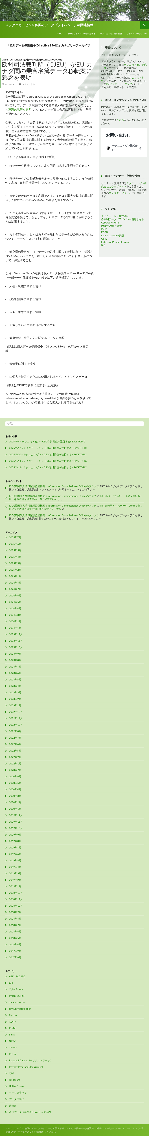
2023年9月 (15, 653)
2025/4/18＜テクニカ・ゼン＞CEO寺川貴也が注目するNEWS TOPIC (48, 467)
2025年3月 (15, 563)
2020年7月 (15, 769)
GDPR (5, 59)
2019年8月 (15, 841)
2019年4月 (15, 866)
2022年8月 (15, 731)
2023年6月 (15, 673)
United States (16, 1086)
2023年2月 (15, 698)
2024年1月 (15, 627)
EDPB (104, 232)
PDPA (12, 1053)
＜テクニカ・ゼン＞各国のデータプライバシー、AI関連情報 (49, 25)
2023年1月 (15, 705)
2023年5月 (15, 679)
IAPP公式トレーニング (119, 83)
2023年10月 (16, 647)
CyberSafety (16, 989)
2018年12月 (16, 892)
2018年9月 (15, 912)
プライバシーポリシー (137, 33)
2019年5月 (15, 860)
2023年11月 (16, 640)
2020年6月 (15, 776)
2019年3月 (15, 873)
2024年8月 (15, 582)
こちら (120, 120)
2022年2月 (15, 757)
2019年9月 (15, 834)
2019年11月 (16, 821)
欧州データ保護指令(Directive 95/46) (42, 59)
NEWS (19, 59)
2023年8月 (15, 660)
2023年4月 (15, 685)
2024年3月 (15, 614)
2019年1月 (15, 886)
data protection (17, 1002)
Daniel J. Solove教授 (112, 235)
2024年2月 (15, 621)
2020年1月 (15, 808)
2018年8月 (15, 918)
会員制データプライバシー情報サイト (122, 219)
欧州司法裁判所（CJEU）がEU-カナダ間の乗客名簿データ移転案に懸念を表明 (47, 71)
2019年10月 (16, 828)
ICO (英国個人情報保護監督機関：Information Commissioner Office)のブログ (52, 486)
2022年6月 (15, 744)
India (12, 1034)
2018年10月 (16, 905)
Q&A (12, 1073)
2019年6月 (15, 853)
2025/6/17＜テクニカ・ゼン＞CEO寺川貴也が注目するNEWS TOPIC (48, 447)
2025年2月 (15, 569)
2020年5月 (15, 782)
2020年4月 (15, 789)
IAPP (104, 228)
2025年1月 (15, 576)
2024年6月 (15, 595)
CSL (11, 982)
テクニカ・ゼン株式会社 (111, 33)
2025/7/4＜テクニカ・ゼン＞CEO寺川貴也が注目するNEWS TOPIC (47, 441)
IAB (103, 245)
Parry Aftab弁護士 (111, 225)
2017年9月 (15, 950)
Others (13, 1047)
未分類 (13, 1105)
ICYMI (12, 59)
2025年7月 (15, 537)
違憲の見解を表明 (19, 109)
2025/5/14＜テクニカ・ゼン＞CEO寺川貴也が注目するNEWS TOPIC (48, 460)
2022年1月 (15, 763)
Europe (13, 1015)
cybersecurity (16, 995)
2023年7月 (15, 666)
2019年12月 (16, 815)
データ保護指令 (18, 1092)
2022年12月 (16, 711)
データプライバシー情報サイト (82, 33)
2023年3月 (15, 692)
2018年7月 (15, 925)
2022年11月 (16, 718)
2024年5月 (15, 601)
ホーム (60, 33)
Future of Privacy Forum (115, 241)
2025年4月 (15, 556)
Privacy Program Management (26, 1066)
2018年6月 (15, 931)
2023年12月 (16, 634)
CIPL (104, 238)
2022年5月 (15, 750)
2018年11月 (16, 899)
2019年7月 (15, 847)
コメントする (28, 84)
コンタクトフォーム (120, 192)
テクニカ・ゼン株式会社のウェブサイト (124, 185)
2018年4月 (15, 944)
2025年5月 (15, 550)
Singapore (14, 1079)
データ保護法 (16, 1099)
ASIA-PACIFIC (17, 976)
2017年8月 (15, 957)
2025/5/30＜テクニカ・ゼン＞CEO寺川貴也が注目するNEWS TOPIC (48, 454)
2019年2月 (15, 879)
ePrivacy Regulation (20, 1008)
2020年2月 (15, 802)
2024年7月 (15, 589)
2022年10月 (16, 724)
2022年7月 (15, 737)
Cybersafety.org (110, 222)
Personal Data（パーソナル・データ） (31, 1060)
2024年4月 (15, 608)
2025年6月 (15, 543)
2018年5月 (15, 937)
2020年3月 (15, 795)
